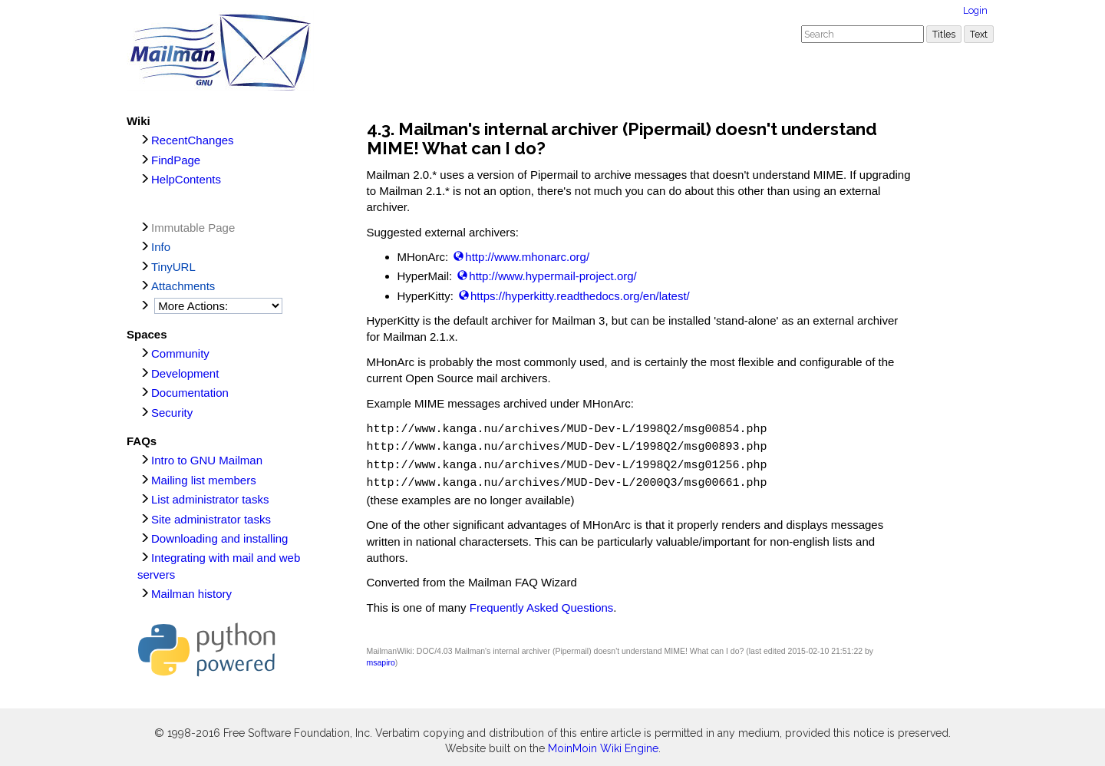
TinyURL (173, 266)
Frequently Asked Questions (542, 601)
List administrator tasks (210, 499)
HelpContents (186, 179)
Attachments (183, 285)
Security (172, 412)
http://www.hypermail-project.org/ (552, 275)
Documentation (190, 392)
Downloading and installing (219, 538)
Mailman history (191, 593)
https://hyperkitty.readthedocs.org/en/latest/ (580, 295)
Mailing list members (203, 480)
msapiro (381, 656)
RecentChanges (192, 140)
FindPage (175, 160)
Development (185, 373)
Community (180, 353)
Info (160, 246)
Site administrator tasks (211, 519)
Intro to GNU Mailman (206, 460)
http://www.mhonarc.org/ (527, 256)
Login (975, 10)
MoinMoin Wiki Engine (603, 742)
